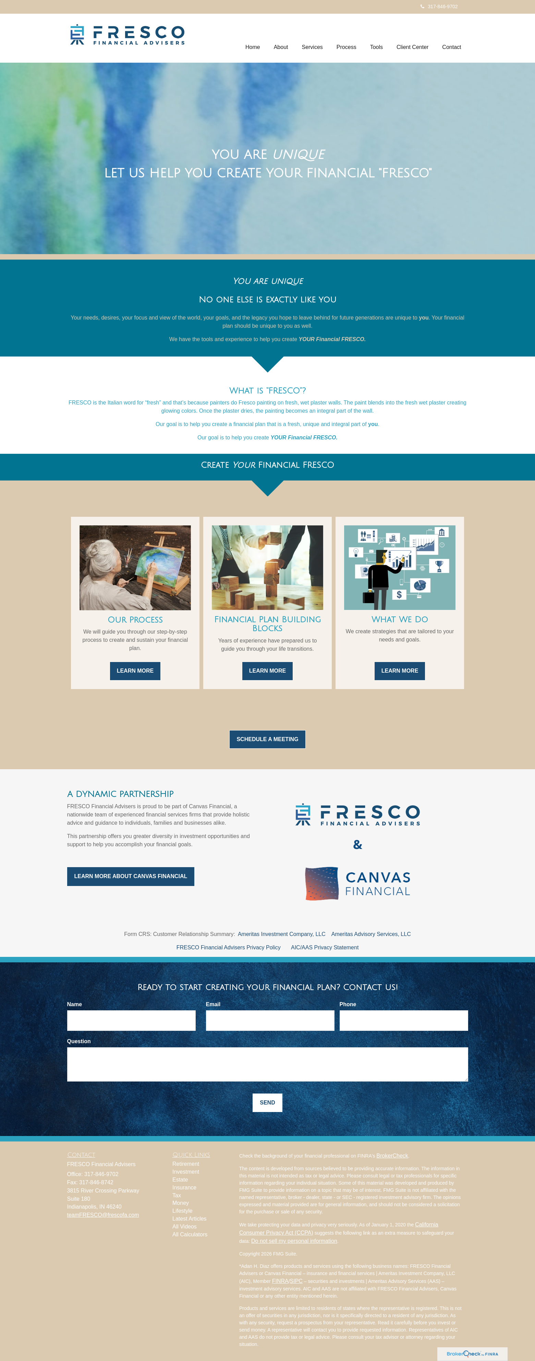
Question (79, 1041)
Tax (176, 1195)
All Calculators (189, 1234)
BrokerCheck (392, 1156)
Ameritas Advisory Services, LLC (371, 934)
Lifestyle (182, 1211)
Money (180, 1203)
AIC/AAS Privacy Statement (324, 947)
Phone (348, 1004)
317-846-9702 (439, 6)
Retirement (185, 1164)
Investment (185, 1172)
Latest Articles (189, 1219)
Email (213, 1004)
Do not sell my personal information (294, 1241)
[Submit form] (267, 1103)
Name (74, 1004)
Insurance (184, 1187)
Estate (180, 1180)
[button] (281, 38)
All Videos (184, 1226)
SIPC (296, 1281)
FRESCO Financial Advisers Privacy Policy (229, 947)
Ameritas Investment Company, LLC (282, 934)
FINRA (280, 1281)
